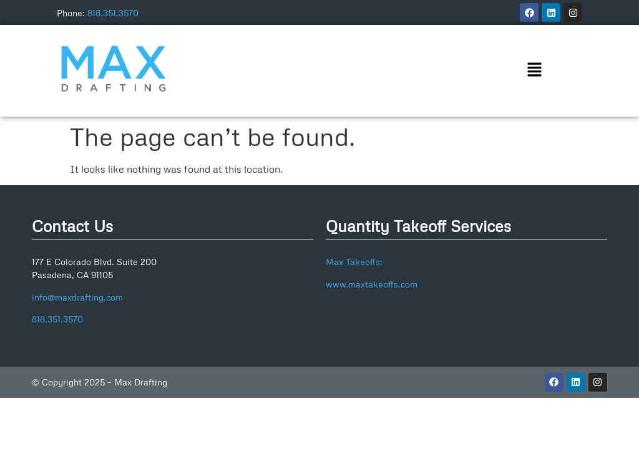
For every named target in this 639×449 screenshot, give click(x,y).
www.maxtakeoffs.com (371, 284)
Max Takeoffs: (354, 261)
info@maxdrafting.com (77, 297)
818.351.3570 (113, 12)
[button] (534, 70)
